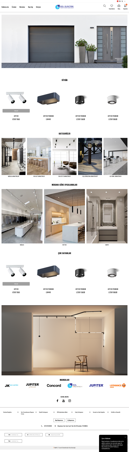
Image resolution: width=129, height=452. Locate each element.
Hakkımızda (5, 7)
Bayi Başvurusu (59, 422)
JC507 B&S (16, 119)
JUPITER (16, 116)
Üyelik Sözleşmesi (43, 414)
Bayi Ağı (30, 7)
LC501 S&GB (80, 119)
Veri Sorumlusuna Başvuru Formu (27, 415)
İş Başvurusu (71, 422)
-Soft (55, 450)
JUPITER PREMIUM (48, 116)
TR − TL (121, 1)
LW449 (48, 119)
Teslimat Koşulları (7, 414)
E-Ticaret (59, 450)
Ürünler (14, 7)
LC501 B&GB (112, 119)
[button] (118, 58)
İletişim (38, 7)
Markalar (22, 7)
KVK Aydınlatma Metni (62, 414)
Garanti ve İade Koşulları (99, 414)
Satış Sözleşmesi (79, 414)
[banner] (64, 343)
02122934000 (46, 428)
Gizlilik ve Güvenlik (115, 414)
